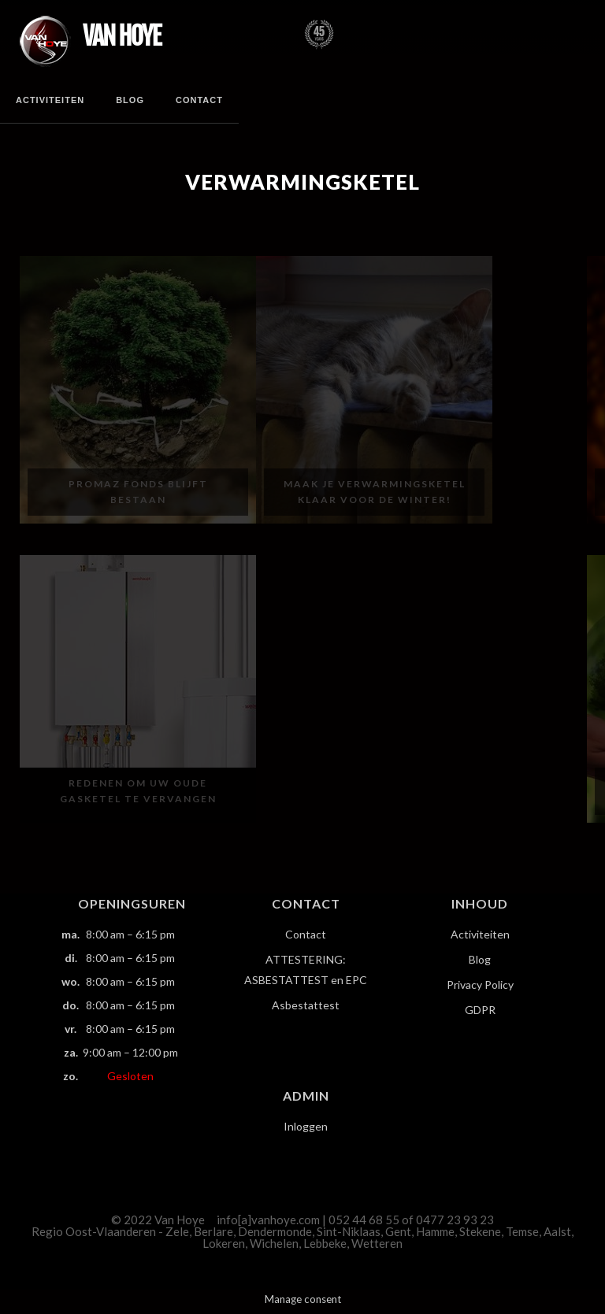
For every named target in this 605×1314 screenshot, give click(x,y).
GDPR (480, 1009)
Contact (199, 100)
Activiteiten (50, 100)
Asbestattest (306, 1005)
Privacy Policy (480, 984)
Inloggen (306, 1126)
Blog (130, 100)
